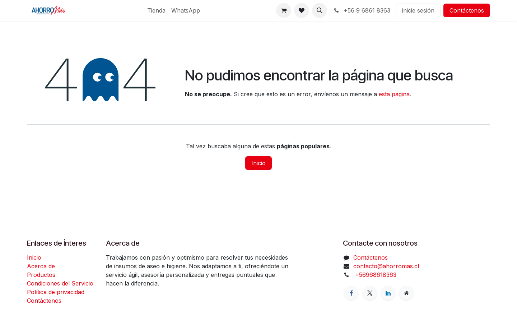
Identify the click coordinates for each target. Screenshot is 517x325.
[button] (319, 10)
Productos (41, 274)
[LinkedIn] (388, 293)
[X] (370, 293)
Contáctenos (467, 10)
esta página (394, 94)
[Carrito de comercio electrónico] (283, 10)
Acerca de (41, 266)
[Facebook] (351, 293)
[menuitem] (156, 10)
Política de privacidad (55, 292)
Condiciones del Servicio (60, 283)
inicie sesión (418, 10)
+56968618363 (374, 274)
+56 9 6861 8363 (361, 10)
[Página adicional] (406, 293)
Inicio (258, 163)
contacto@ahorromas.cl (386, 266)
